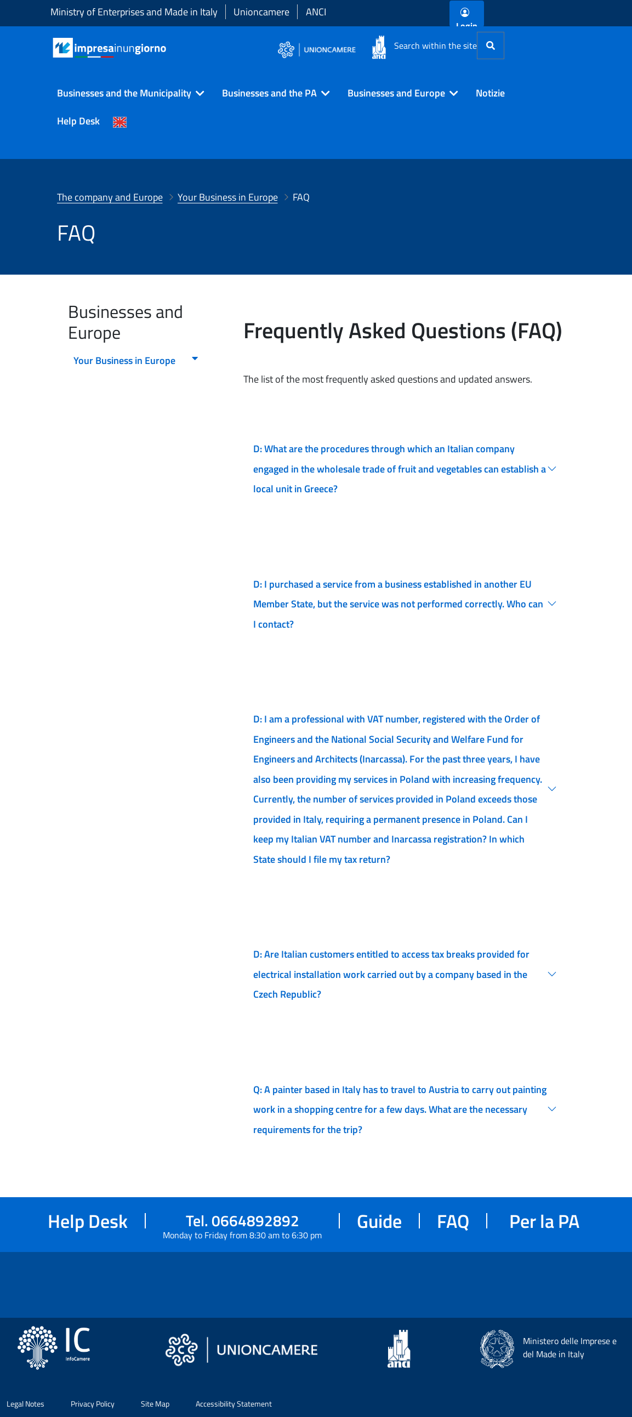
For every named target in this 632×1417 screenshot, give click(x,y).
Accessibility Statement (234, 1403)
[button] (126, 93)
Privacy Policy (93, 1403)
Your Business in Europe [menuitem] (136, 360)
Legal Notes (25, 1403)
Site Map (155, 1403)
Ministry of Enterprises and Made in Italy (134, 11)
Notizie (490, 93)
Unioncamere (261, 11)
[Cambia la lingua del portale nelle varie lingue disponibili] (120, 121)
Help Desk (78, 120)
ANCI (316, 11)
